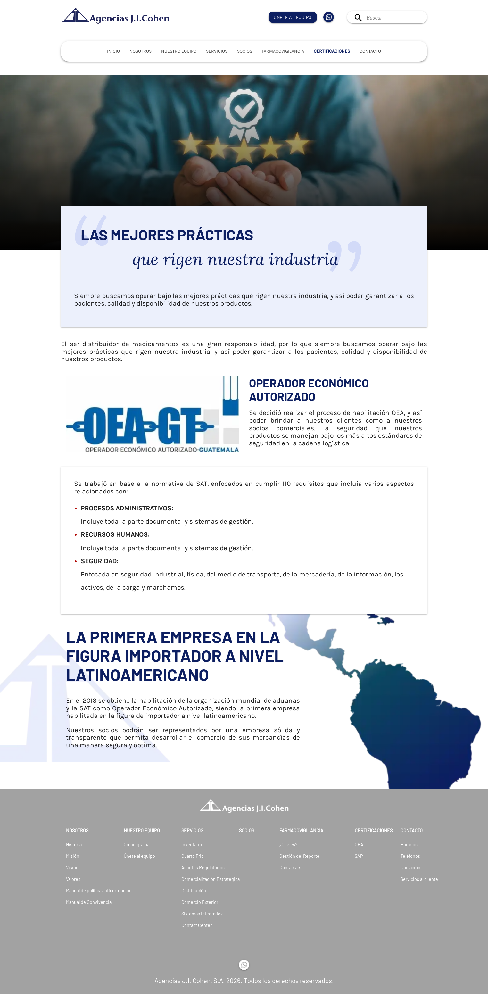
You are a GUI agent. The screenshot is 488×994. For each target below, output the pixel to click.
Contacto (370, 51)
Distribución (193, 890)
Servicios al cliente (408, 879)
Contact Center (193, 925)
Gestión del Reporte (299, 856)
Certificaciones (332, 51)
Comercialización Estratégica (193, 879)
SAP (359, 856)
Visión (72, 867)
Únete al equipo (293, 17)
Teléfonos (408, 856)
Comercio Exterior (193, 902)
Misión (72, 856)
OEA (359, 844)
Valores (73, 879)
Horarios (408, 844)
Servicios (216, 51)
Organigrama (136, 844)
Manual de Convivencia (78, 902)
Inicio (113, 51)
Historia (74, 844)
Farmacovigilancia (283, 51)
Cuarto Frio (192, 856)
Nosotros (140, 51)
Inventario (191, 844)
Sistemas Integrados (193, 913)
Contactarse (291, 867)
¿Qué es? (288, 844)
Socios (244, 51)
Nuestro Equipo (178, 51)
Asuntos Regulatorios (193, 867)
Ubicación (408, 867)
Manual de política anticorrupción (78, 890)
